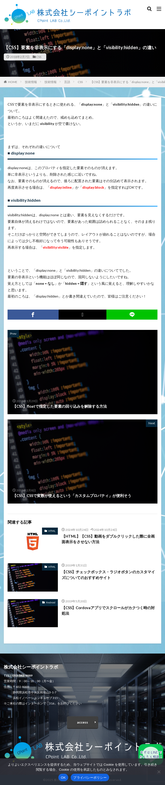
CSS (38, 57)
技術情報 (31, 82)
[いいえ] (158, 771)
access (82, 722)
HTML (51, 530)
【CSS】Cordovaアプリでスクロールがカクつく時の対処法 (108, 610)
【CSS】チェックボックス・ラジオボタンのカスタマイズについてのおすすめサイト (108, 574)
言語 (67, 82)
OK (63, 777)
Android (50, 602)
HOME (12, 82)
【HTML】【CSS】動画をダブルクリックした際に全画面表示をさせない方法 (108, 539)
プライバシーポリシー (90, 777)
